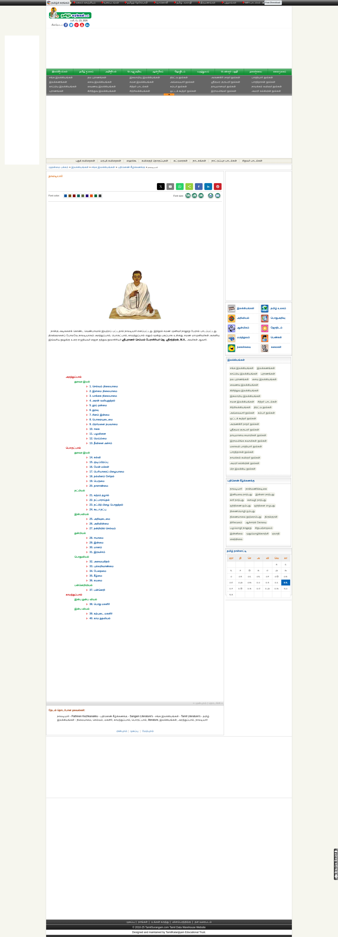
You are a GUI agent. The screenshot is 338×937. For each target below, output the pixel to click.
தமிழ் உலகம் (86, 71)
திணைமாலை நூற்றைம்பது (245, 516)
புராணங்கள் (56, 91)
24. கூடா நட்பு (97, 509)
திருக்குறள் (271, 516)
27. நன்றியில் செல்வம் (102, 528)
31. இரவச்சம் (97, 552)
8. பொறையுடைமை (101, 419)
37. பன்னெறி (97, 589)
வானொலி (161, 2)
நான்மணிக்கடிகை (256, 488)
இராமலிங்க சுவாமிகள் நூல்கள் (248, 440)
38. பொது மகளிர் (99, 604)
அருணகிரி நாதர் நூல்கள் (225, 77)
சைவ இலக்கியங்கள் (100, 81)
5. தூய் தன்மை (98, 405)
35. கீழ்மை (95, 575)
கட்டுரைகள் (181, 160)
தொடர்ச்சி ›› (216, 703)
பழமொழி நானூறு (241, 527)
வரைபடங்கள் (109, 2)
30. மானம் (95, 547)
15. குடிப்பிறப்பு (98, 462)
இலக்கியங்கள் (59, 71)
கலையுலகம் (279, 71)
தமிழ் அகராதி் (183, 2)
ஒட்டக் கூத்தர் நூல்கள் (183, 91)
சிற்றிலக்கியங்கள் (140, 91)
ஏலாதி (276, 533)
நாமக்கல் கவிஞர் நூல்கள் (267, 86)
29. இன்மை (96, 542)
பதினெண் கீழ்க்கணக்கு (131, 167)
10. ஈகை (94, 429)
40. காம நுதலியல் (99, 618)
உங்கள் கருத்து (160, 921)
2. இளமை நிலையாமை (103, 391)
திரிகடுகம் (236, 522)
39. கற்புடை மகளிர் (100, 613)
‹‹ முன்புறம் (200, 703)
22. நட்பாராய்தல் (99, 500)
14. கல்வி (95, 457)
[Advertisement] (210, 38)
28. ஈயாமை (96, 537)
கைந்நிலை (236, 539)
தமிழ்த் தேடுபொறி (136, 2)
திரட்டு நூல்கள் (179, 77)
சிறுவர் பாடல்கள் (252, 160)
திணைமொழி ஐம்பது (242, 511)
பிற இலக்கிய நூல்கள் (242, 468)
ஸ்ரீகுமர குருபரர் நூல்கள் (225, 81)
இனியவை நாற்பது (241, 494)
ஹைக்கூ (131, 160)
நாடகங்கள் (199, 160)
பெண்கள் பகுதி (229, 71)
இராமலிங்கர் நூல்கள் (223, 91)
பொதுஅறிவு (134, 71)
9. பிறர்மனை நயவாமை (103, 424)
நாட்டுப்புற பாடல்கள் (224, 160)
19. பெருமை (97, 481)
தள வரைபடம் (203, 921)
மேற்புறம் (148, 731)
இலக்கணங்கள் (58, 81)
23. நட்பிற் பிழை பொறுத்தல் (106, 504)
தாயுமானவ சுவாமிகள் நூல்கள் (248, 435)
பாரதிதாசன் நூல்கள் (263, 81)
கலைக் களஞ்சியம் (84, 2)
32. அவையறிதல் (99, 561)
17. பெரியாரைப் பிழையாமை (106, 471)
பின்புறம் (121, 731)
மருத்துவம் (203, 71)
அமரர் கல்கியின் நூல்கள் (266, 91)
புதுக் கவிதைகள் (85, 160)
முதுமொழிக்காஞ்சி (257, 533)
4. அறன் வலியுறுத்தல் (102, 400)
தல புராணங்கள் (97, 77)
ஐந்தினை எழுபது (264, 505)
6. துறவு (94, 410)
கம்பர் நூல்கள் (178, 86)
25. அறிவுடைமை (99, 518)
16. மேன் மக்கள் (99, 466)
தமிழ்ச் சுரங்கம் (60, 2)
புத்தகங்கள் (229, 2)
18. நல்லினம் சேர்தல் (101, 476)
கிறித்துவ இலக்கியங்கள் (102, 91)
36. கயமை (95, 580)
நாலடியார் (236, 488)
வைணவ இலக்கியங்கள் (102, 86)
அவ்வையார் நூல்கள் (182, 81)
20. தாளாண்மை (98, 485)
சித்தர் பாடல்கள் (139, 86)
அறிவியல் (110, 71)
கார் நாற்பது (237, 500)
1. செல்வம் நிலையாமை (103, 386)
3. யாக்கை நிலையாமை (103, 395)
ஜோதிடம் (180, 71)
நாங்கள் (143, 921)
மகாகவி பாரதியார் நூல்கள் (246, 446)
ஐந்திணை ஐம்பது (240, 505)
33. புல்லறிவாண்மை (101, 566)
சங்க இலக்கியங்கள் (61, 77)
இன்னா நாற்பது (264, 494)
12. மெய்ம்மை (98, 438)
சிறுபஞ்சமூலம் (263, 527)
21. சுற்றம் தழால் (99, 495)
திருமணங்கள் (207, 2)
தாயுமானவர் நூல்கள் (223, 86)
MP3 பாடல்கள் (251, 2)
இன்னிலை (236, 533)
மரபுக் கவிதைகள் (110, 160)
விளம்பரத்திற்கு (181, 921)
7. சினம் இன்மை (99, 414)
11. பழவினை (97, 433)
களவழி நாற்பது (256, 500)
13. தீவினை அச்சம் (100, 443)
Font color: (54, 195)
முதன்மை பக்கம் (58, 167)
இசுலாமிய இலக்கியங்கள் (145, 77)
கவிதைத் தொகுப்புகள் (155, 160)
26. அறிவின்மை (99, 523)
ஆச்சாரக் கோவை (256, 522)
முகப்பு (134, 731)
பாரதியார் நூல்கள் (262, 77)
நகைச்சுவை (256, 71)
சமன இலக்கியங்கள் (142, 81)
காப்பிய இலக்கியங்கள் (63, 86)
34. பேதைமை (97, 571)
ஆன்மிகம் (157, 71)
